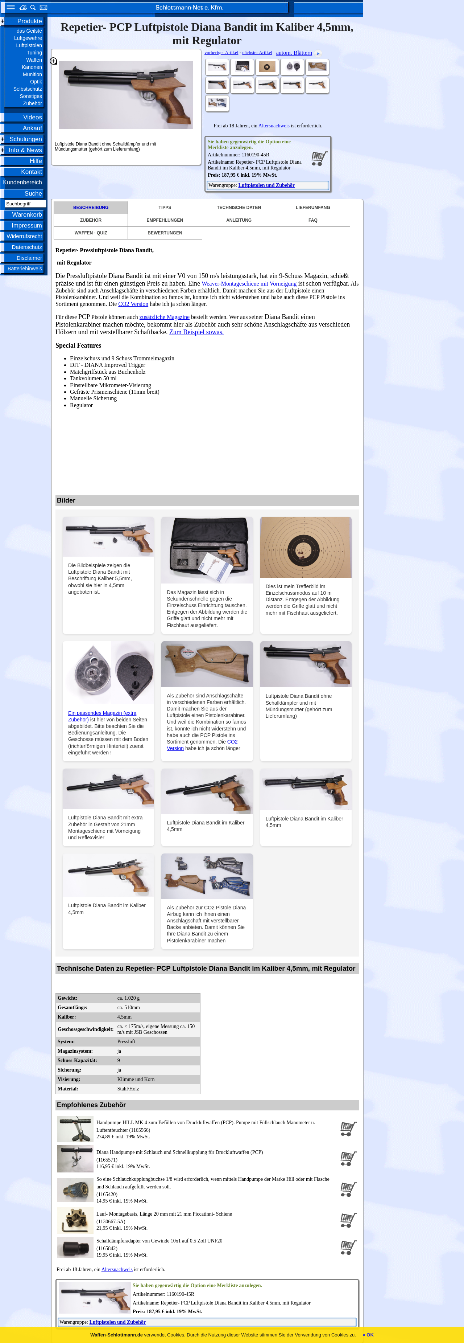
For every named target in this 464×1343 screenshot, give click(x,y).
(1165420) (216, 1186)
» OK (367, 1335)
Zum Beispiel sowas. (196, 332)
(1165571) (216, 1155)
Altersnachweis (274, 125)
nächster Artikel (257, 52)
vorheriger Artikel (221, 52)
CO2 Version (133, 304)
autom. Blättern (294, 53)
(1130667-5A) (216, 1217)
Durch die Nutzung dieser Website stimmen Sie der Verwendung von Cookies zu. (271, 1335)
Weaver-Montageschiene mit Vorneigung (249, 284)
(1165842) (216, 1244)
